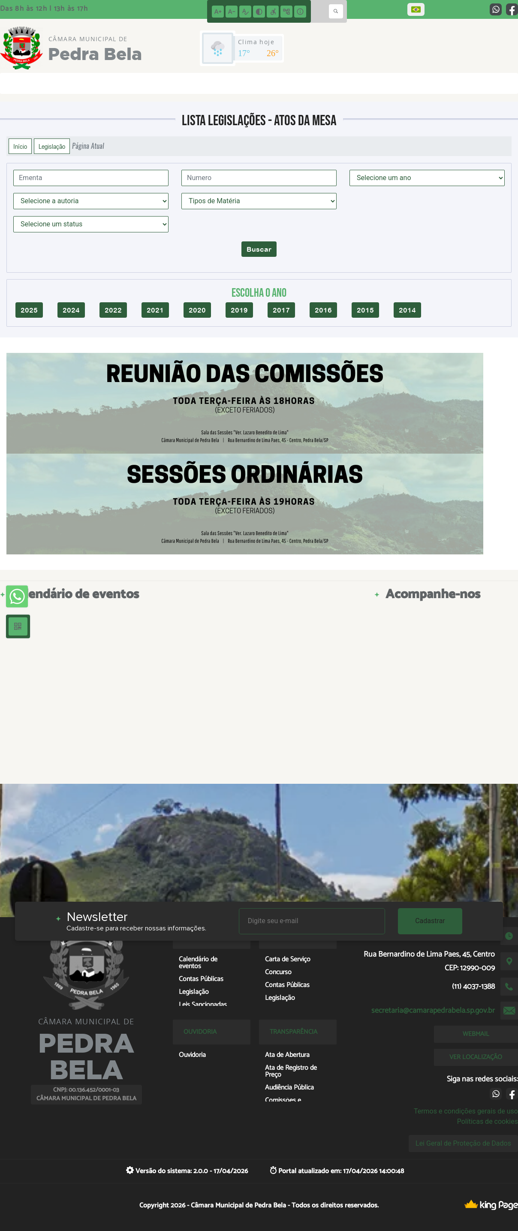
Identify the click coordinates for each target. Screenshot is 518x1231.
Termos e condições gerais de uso (466, 1111)
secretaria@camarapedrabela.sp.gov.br (433, 1010)
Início (20, 146)
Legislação (52, 146)
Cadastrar (430, 921)
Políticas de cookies (487, 1121)
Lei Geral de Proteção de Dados (463, 1143)
